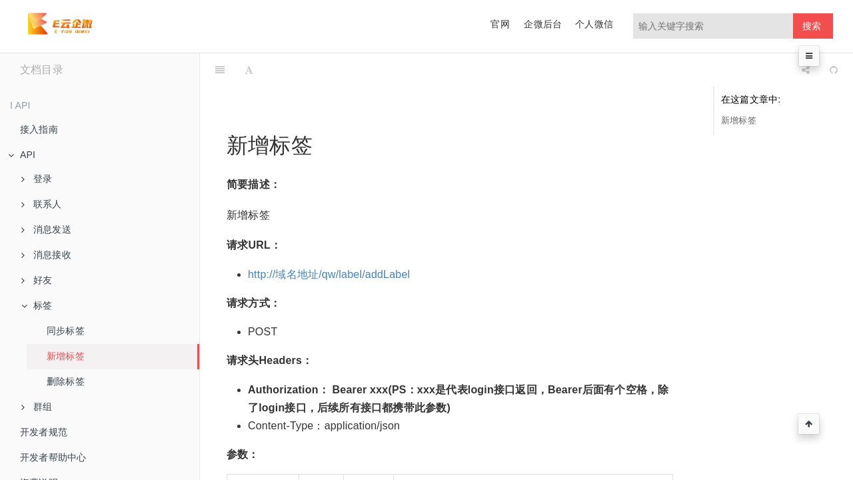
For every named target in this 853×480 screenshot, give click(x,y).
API (21, 154)
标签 (36, 305)
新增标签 (66, 356)
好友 (36, 280)
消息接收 (46, 254)
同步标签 (66, 330)
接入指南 (39, 129)
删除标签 (66, 381)
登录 (36, 178)
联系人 (41, 204)
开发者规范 (43, 432)
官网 (499, 24)
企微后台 (543, 24)
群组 (36, 406)
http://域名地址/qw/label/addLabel (329, 241)
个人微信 (594, 24)
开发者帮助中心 (53, 457)
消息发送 (46, 229)
